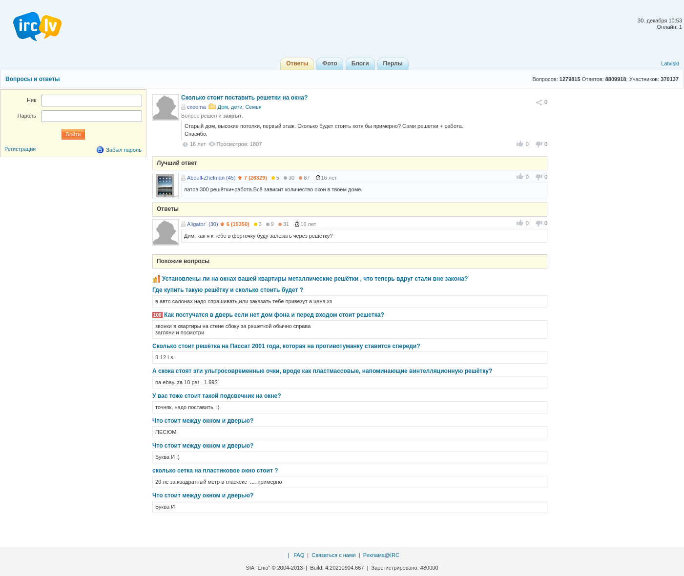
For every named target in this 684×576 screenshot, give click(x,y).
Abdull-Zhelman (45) (211, 178)
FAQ (298, 555)
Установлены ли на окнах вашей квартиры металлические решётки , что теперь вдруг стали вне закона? (315, 278)
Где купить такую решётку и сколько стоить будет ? (227, 290)
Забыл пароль (124, 150)
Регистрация (20, 149)
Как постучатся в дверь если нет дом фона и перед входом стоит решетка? (274, 314)
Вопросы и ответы (32, 79)
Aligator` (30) (202, 224)
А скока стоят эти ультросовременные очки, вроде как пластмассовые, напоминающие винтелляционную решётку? (322, 371)
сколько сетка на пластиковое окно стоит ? (215, 470)
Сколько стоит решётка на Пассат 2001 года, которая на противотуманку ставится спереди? (286, 346)
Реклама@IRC (381, 555)
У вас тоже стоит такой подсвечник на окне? (216, 395)
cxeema (196, 107)
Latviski (670, 63)
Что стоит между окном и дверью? (202, 420)
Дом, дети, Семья (240, 107)
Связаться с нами (333, 555)
